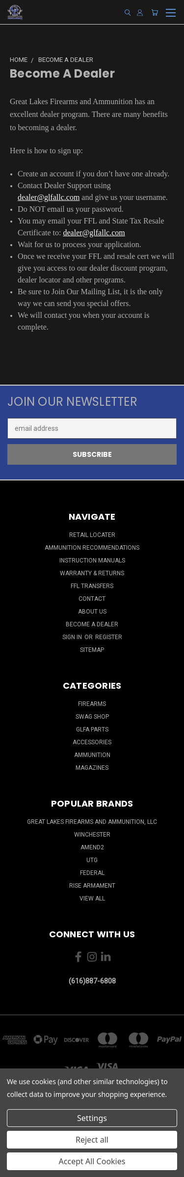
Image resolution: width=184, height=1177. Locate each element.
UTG (92, 860)
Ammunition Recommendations (92, 547)
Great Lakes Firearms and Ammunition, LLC (92, 821)
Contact (92, 598)
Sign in (72, 637)
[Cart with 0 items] (154, 12)
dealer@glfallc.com (48, 197)
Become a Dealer (92, 624)
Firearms (92, 704)
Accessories (92, 742)
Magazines (92, 767)
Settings (92, 1118)
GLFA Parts (92, 729)
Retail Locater (92, 535)
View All (92, 898)
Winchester (92, 834)
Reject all (92, 1139)
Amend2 (92, 847)
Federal (92, 872)
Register (108, 637)
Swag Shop (92, 716)
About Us (92, 611)
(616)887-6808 (92, 981)
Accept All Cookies (92, 1161)
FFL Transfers (92, 586)
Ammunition (92, 755)
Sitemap (92, 649)
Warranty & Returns (92, 573)
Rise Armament (92, 885)
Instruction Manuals (92, 560)
